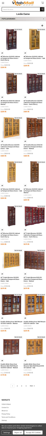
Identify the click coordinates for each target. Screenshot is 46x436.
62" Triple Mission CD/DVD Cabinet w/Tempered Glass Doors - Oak (10, 279)
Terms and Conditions (8, 417)
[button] (42, 25)
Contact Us (5, 407)
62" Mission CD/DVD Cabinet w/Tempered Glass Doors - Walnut (33, 191)
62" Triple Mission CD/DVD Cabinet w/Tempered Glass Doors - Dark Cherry (33, 235)
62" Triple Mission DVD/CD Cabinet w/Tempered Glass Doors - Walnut (33, 279)
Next (32, 386)
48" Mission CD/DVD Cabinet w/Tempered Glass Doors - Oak (34, 57)
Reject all (18, 432)
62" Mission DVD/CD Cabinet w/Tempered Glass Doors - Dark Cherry (10, 235)
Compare (2, 53)
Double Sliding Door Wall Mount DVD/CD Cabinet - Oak (34, 322)
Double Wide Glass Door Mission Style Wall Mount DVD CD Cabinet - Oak (34, 366)
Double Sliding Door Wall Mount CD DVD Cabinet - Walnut (11, 322)
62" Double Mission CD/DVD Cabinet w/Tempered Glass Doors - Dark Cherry (33, 102)
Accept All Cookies (33, 432)
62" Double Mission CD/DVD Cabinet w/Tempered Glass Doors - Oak (10, 146)
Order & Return (6, 404)
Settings (6, 432)
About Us (5, 410)
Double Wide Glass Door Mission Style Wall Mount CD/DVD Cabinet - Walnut (9, 366)
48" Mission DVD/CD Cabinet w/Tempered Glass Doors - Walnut (10, 102)
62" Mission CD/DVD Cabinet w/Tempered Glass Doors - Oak (11, 190)
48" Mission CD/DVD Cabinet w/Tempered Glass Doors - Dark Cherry (10, 58)
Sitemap (4, 420)
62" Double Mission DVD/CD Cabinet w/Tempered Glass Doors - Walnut (33, 146)
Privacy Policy (6, 414)
